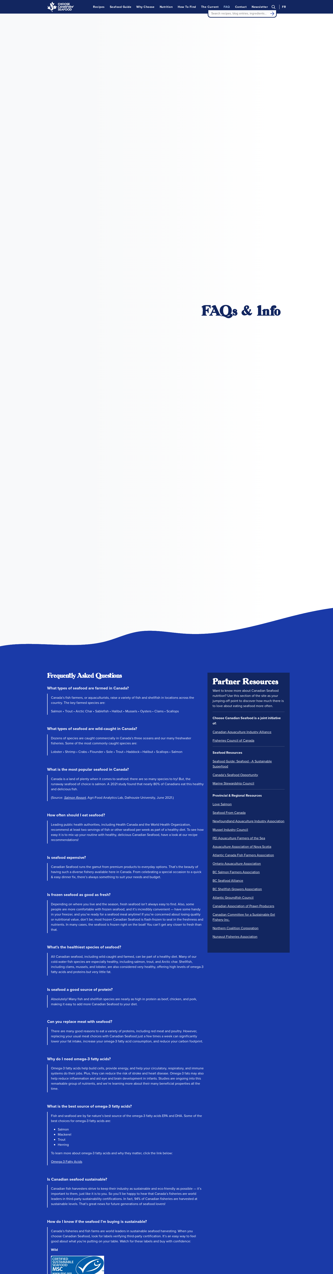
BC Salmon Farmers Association (236, 872)
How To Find (187, 7)
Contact (241, 7)
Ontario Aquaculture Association (237, 863)
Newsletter (260, 7)
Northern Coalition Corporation (235, 928)
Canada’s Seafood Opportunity (235, 774)
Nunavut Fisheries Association (235, 936)
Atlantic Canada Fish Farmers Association (243, 855)
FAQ (227, 7)
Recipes (98, 7)
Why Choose (145, 7)
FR (284, 7)
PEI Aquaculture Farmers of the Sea (239, 838)
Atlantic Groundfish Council (233, 897)
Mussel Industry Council (230, 829)
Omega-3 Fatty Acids (66, 1161)
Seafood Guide (120, 7)
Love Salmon (222, 804)
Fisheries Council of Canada (233, 740)
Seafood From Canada (229, 812)
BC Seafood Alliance (228, 880)
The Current (210, 7)
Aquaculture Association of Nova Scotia (242, 846)
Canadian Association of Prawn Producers (243, 906)
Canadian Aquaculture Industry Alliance (242, 732)
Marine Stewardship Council (233, 783)
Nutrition (166, 7)
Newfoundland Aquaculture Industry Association (248, 821)
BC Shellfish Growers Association (237, 889)
